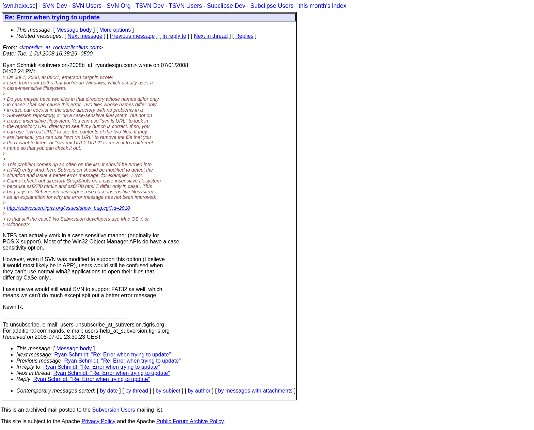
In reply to (174, 36)
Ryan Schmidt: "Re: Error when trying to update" (112, 354)
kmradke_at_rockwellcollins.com (61, 47)
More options (115, 30)
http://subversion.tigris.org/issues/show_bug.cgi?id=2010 (68, 208)
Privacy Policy (98, 421)
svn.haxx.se (20, 5)
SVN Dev (54, 5)
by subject (168, 391)
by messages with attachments (255, 391)
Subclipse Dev (226, 5)
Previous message (132, 36)
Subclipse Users (272, 5)
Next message (84, 36)
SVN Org (118, 5)
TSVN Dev (150, 5)
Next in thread (211, 36)
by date (108, 391)
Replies (244, 36)
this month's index (322, 5)
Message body (74, 30)
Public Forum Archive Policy (189, 421)
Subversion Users (113, 410)
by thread (136, 391)
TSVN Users (185, 5)
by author (199, 391)
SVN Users (86, 5)
